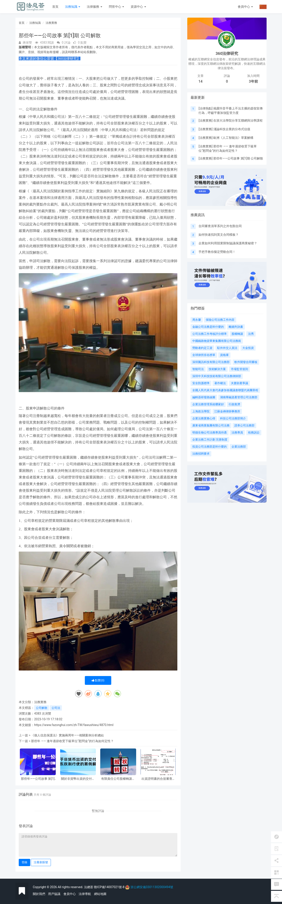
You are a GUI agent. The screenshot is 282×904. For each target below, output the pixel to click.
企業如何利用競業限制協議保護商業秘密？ (228, 243)
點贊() (98, 680)
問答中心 (116, 6)
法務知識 (72, 6)
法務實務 (51, 22)
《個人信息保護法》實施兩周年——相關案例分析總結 (67, 735)
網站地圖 (100, 894)
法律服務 (94, 6)
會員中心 (69, 894)
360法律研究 (227, 53)
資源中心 (138, 6)
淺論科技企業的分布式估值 (231, 129)
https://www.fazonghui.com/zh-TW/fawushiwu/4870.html (73, 725)
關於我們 (39, 894)
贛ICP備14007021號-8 (109, 887)
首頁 (55, 6)
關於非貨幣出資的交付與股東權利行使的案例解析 (78, 778)
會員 (245, 6)
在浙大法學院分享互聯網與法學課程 (238, 120)
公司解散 (41, 707)
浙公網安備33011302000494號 (151, 887)
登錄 (24, 862)
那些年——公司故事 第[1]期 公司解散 (38, 778)
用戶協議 (54, 894)
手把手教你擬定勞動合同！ (217, 252)
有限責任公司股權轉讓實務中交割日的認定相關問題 (118, 778)
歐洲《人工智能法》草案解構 (233, 137)
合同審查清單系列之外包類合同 (220, 226)
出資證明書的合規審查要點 (158, 778)
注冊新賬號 (41, 862)
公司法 (56, 707)
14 (200, 81)
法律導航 (85, 894)
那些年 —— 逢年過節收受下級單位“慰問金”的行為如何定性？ (72, 741)
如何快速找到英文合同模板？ (219, 234)
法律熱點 (205, 108)
